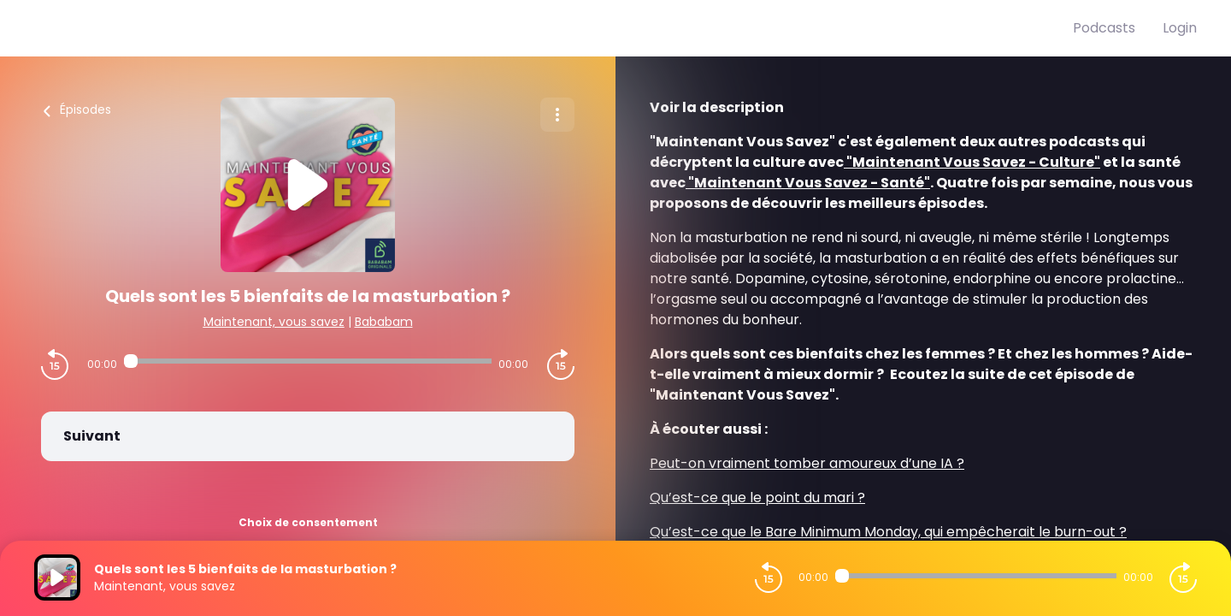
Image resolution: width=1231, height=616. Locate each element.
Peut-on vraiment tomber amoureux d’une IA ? (807, 463)
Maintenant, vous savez (274, 321)
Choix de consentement (308, 522)
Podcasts (1104, 28)
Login (1180, 28)
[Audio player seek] (307, 361)
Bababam (384, 321)
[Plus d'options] (557, 115)
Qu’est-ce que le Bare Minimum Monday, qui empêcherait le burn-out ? (888, 532)
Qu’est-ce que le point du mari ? (757, 497)
